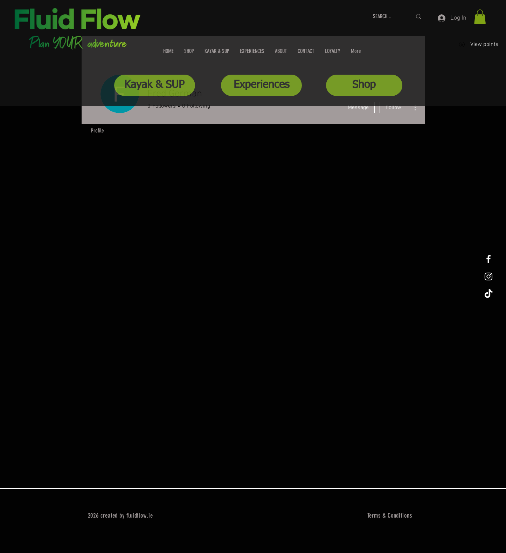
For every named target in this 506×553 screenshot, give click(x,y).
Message (358, 107)
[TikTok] (488, 294)
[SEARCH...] (387, 16)
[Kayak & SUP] (154, 85)
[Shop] (364, 85)
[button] (480, 16)
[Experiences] (261, 85)
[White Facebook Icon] (488, 259)
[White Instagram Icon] (488, 276)
